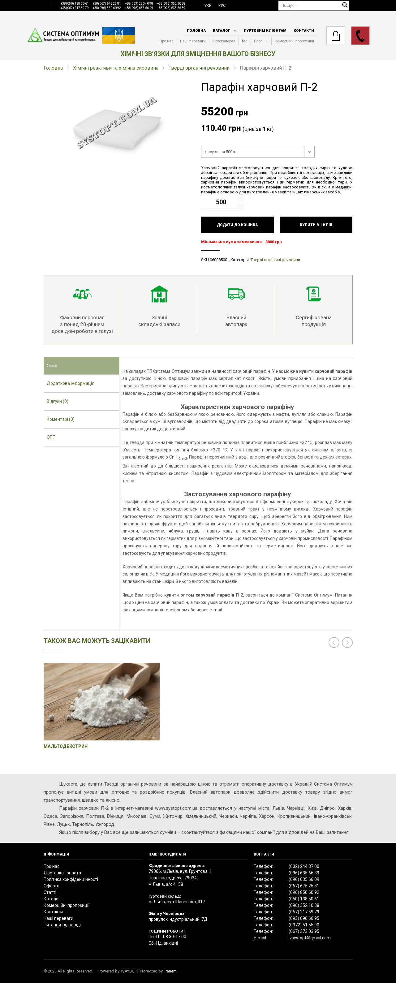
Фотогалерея (223, 41)
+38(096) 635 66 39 (171, 8)
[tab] (81, 366)
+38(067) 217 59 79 (75, 8)
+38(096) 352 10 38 (171, 3)
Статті (50, 892)
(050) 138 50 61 (304, 898)
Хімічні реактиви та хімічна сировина (115, 68)
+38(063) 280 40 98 (139, 3)
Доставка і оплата (62, 872)
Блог (258, 41)
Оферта (51, 885)
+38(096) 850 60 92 (107, 8)
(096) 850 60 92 (304, 892)
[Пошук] (314, 5)
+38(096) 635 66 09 (139, 8)
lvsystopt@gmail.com (310, 937)
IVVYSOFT (130, 971)
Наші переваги (193, 41)
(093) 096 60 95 (304, 918)
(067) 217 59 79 (304, 911)
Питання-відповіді (62, 924)
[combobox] (258, 152)
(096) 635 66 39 (304, 872)
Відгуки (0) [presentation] (57, 401)
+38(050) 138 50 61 (75, 3)
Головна (196, 30)
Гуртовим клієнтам (265, 30)
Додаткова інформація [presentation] (70, 383)
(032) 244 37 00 (304, 866)
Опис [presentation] (52, 365)
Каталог (221, 30)
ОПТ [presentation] (51, 437)
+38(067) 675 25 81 (107, 3)
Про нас (167, 41)
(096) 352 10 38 (304, 905)
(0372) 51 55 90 (304, 924)
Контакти (304, 30)
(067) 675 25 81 (304, 885)
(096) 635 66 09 (304, 879)
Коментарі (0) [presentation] (61, 419)
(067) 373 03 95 (304, 931)
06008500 (218, 259)
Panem (171, 971)
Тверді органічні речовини (199, 68)
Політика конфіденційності (71, 879)
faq (245, 41)
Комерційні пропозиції (294, 41)
